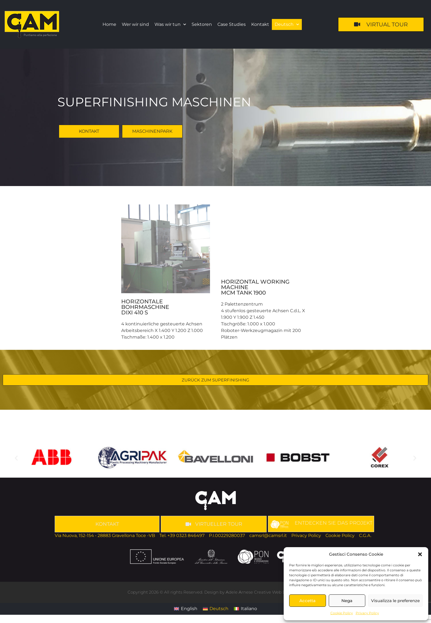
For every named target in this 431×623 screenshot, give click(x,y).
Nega (346, 600)
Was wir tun (170, 24)
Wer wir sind (135, 24)
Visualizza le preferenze (395, 600)
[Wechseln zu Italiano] (245, 609)
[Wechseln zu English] (185, 609)
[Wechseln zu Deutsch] (215, 609)
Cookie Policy (341, 613)
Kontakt (260, 24)
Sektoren (202, 24)
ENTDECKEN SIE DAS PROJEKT (333, 523)
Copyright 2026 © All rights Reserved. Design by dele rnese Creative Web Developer (215, 592)
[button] (420, 554)
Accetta (307, 600)
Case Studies (231, 24)
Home (109, 24)
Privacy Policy (367, 613)
